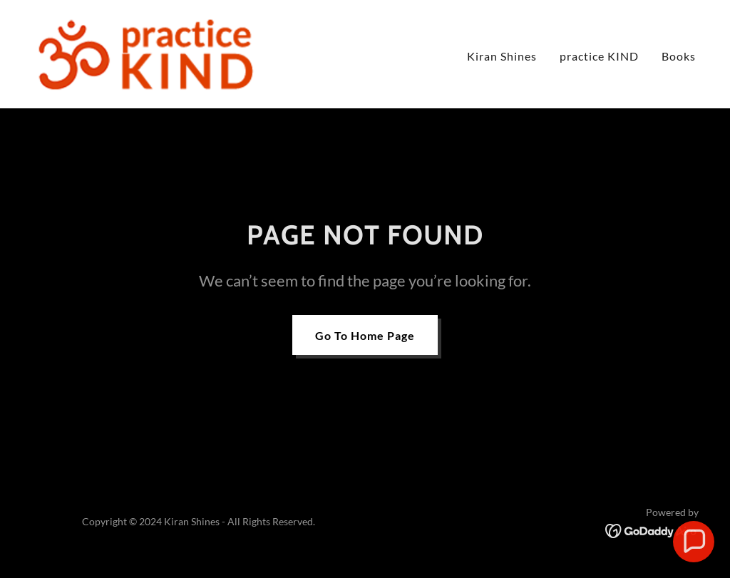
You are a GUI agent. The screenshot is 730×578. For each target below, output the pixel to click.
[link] (144, 52)
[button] (694, 542)
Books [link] (679, 56)
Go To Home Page (365, 335)
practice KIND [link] (599, 56)
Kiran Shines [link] (502, 56)
